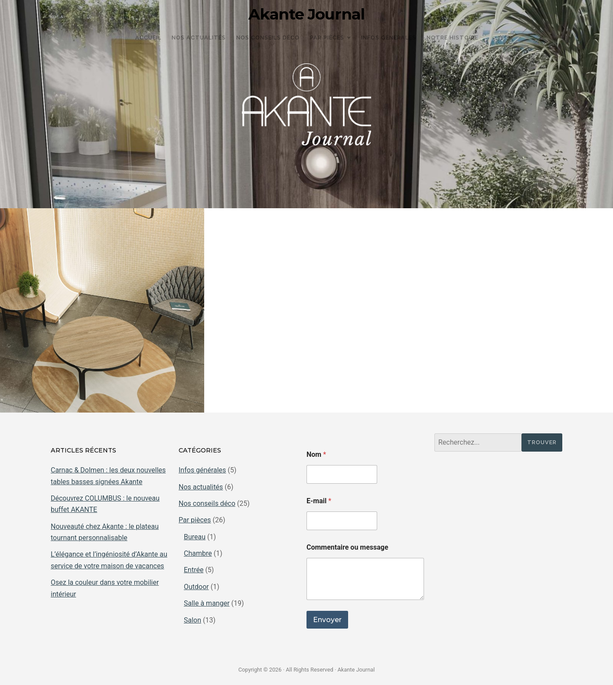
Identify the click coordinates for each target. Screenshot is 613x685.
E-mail (318, 501)
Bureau (194, 537)
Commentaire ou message (347, 547)
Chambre (198, 553)
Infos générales (202, 470)
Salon (192, 620)
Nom (316, 454)
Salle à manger (207, 603)
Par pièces (195, 520)
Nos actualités (201, 487)
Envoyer (327, 620)
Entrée (193, 570)
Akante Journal (306, 14)
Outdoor (196, 587)
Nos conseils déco (207, 503)
